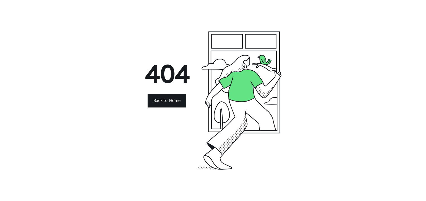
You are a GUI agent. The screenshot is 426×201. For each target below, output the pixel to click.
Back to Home (167, 100)
